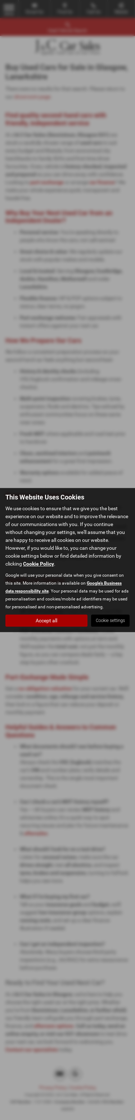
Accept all (46, 620)
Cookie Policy (38, 564)
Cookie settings (110, 620)
